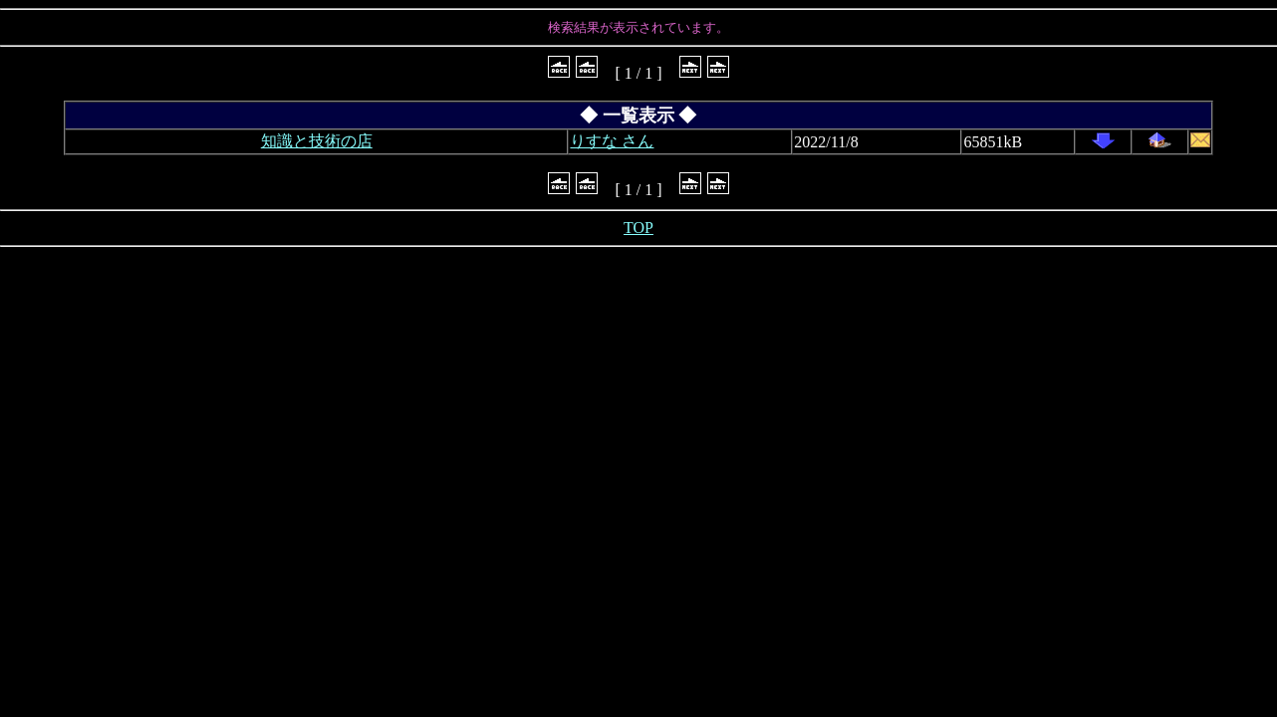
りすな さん (611, 140)
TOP (638, 227)
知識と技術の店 (317, 140)
